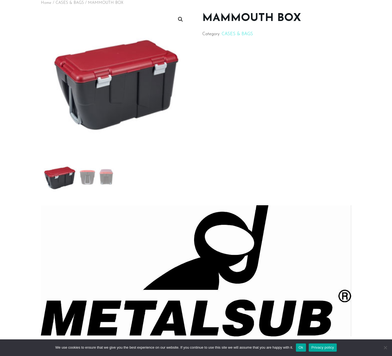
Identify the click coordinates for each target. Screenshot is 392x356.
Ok (301, 347)
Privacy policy (322, 347)
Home (46, 3)
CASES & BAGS (70, 3)
